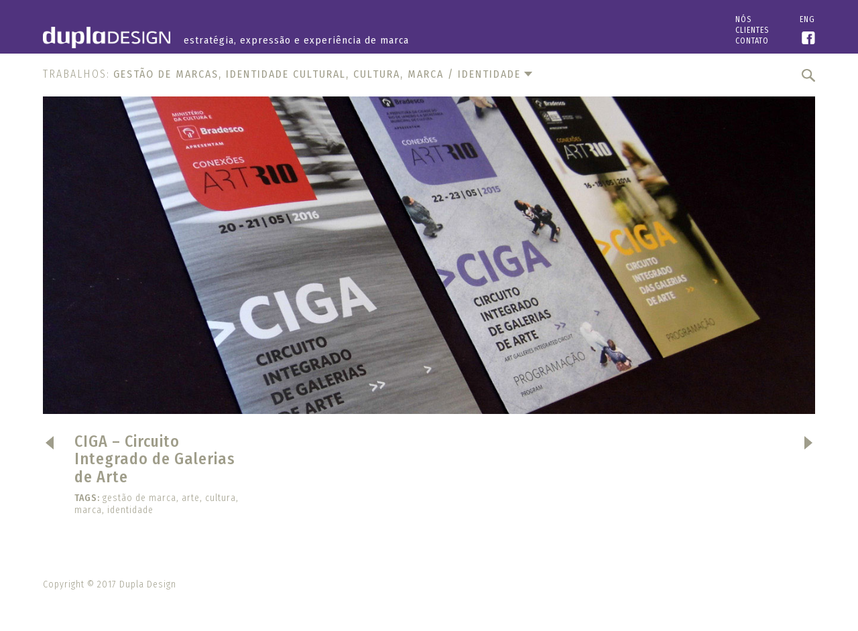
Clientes (752, 30)
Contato (752, 41)
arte (191, 498)
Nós (743, 19)
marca (88, 510)
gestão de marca (139, 498)
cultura (220, 498)
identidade (130, 510)
